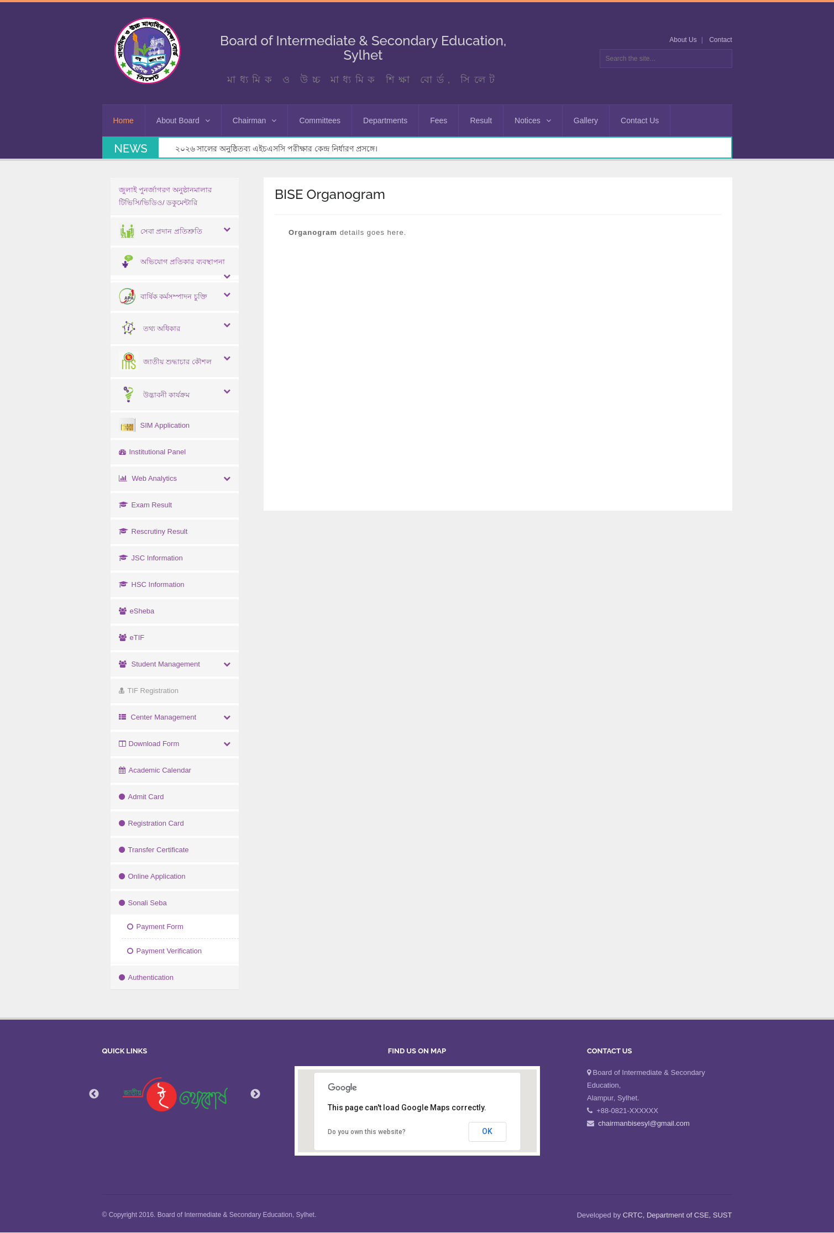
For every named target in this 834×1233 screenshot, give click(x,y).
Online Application (152, 876)
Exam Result (145, 505)
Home (123, 120)
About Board (183, 120)
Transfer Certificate (154, 850)
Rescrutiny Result (153, 531)
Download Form (149, 743)
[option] (175, 1094)
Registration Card (151, 823)
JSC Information (151, 558)
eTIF (132, 637)
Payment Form (155, 926)
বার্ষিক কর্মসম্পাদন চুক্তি (163, 296)
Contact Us (640, 120)
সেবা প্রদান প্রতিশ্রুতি (160, 231)
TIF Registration (149, 690)
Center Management (158, 717)
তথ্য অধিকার (150, 328)
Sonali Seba (143, 903)
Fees (438, 120)
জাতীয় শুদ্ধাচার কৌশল (165, 362)
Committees (319, 120)
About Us (682, 40)
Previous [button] (93, 1094)
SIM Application (154, 425)
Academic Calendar (155, 770)
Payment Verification (164, 951)
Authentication (146, 977)
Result (481, 120)
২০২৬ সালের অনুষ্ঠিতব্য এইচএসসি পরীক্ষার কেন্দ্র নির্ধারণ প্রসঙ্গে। (276, 148)
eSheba (137, 611)
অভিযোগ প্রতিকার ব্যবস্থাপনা (172, 262)
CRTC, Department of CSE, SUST (677, 1215)
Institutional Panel (152, 452)
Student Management (159, 664)
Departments (385, 120)
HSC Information (152, 584)
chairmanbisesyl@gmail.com (644, 1123)
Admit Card (141, 797)
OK (487, 1131)
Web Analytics (148, 478)
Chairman (255, 120)
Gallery (586, 120)
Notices (533, 120)
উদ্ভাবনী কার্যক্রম (154, 395)
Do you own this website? (367, 1132)
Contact (720, 40)
